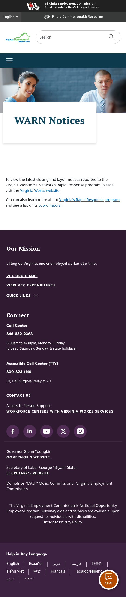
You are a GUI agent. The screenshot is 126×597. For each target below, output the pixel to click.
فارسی (76, 563)
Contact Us (18, 396)
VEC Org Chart (22, 276)
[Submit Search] (111, 37)
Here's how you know (81, 7)
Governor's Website (28, 457)
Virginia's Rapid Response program (89, 199)
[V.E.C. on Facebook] (12, 431)
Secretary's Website (27, 473)
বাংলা (29, 578)
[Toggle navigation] (10, 60)
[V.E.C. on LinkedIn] (29, 431)
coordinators (50, 205)
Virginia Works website (40, 190)
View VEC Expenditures (31, 285)
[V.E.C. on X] (63, 431)
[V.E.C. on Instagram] (80, 431)
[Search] (69, 37)
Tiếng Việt (15, 571)
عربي (56, 563)
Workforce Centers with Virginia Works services (60, 411)
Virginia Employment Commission (70, 3)
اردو (10, 578)
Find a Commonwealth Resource (73, 17)
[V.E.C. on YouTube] (46, 431)
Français (58, 571)
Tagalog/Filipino (88, 571)
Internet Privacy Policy (63, 522)
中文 (37, 571)
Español (35, 563)
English (11, 17)
